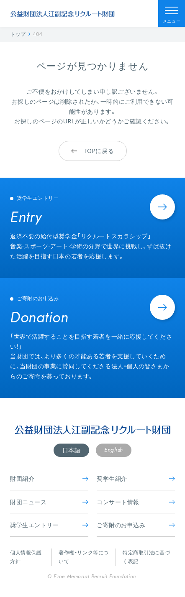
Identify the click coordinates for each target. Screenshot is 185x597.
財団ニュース (49, 502)
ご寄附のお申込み (136, 525)
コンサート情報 (136, 502)
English (113, 450)
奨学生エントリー (49, 525)
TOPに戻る (92, 151)
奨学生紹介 (136, 478)
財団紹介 (49, 478)
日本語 (71, 450)
